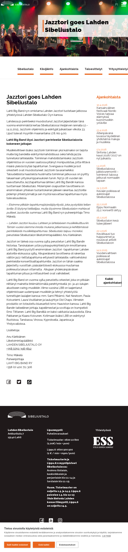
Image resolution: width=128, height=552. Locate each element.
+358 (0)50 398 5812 (19, 348)
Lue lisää (106, 537)
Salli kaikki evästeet (17, 545)
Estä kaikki (43, 545)
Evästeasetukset (68, 545)
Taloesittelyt (93, 69)
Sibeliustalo (26, 69)
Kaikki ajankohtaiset (112, 280)
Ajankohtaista (69, 69)
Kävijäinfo (46, 69)
